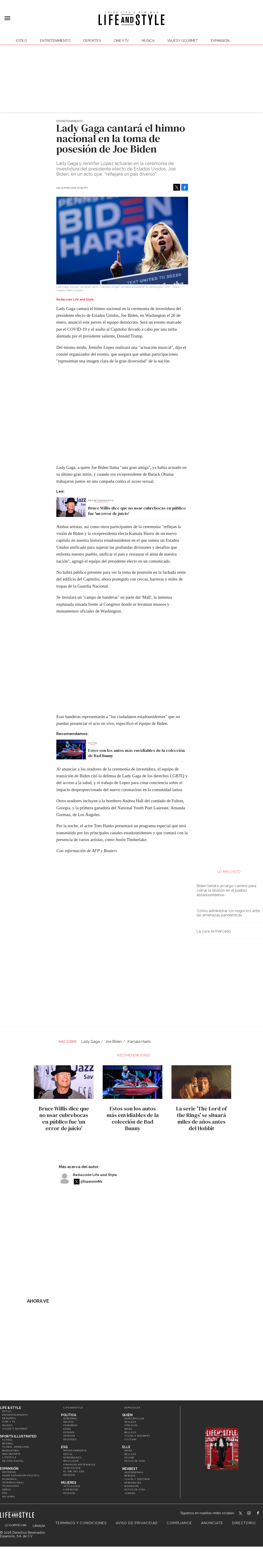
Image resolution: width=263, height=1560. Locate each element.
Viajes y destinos (137, 1479)
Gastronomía (133, 1472)
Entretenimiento (55, 41)
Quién (127, 1415)
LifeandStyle (73, 1407)
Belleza (130, 1432)
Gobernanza (72, 1457)
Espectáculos (134, 1418)
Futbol (7, 1440)
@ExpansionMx (91, 1181)
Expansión (9, 1468)
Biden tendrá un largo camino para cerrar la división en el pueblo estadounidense (226, 890)
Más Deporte (11, 1454)
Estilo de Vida (134, 1489)
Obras (6, 1489)
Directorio (244, 1523)
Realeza (130, 1422)
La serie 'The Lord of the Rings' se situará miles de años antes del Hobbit (200, 1118)
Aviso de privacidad (137, 1523)
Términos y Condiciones (81, 1523)
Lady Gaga (90, 1041)
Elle (126, 1447)
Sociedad (70, 1439)
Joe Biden (113, 1041)
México (68, 1422)
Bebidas (130, 1475)
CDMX (67, 1429)
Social (68, 1454)
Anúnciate (212, 1523)
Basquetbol (11, 1450)
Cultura (130, 1439)
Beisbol (7, 1443)
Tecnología (10, 1486)
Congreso (70, 1425)
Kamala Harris (139, 1041)
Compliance (179, 1523)
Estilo (21, 41)
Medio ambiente (75, 1450)
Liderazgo (71, 1489)
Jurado (129, 1493)
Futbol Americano (15, 1447)
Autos (92, 743)
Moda (128, 1429)
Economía (9, 1479)
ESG (4, 1493)
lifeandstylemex (253, 1513)
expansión (220, 41)
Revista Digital (13, 1461)
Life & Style (10, 1408)
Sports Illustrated (18, 1436)
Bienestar (131, 1486)
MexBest (130, 1469)
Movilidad (71, 1461)
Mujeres (8, 1496)
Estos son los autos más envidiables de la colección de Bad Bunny (136, 753)
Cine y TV (121, 41)
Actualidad (71, 1486)
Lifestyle (9, 1457)
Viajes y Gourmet (182, 41)
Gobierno (70, 1418)
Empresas (9, 1472)
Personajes (132, 1482)
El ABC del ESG (73, 1471)
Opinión (69, 1436)
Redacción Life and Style (95, 1175)
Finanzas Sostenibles (79, 1464)
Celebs (129, 1457)
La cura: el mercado (214, 931)
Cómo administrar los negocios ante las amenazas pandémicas (228, 913)
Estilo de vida (134, 1461)
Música (148, 41)
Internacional (13, 1482)
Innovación (72, 1468)
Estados (69, 1432)
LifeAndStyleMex (262, 1513)
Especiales (132, 1407)
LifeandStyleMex (240, 1513)
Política (68, 1415)
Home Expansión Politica (20, 1475)
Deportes (92, 41)
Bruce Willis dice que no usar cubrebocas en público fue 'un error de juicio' (137, 510)
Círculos (131, 1425)
